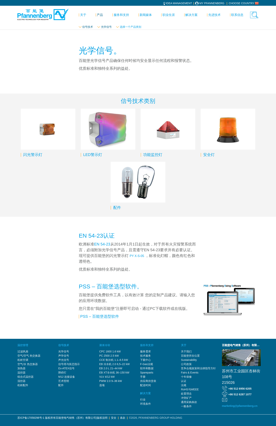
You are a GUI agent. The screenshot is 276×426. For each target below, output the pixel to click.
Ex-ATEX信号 (66, 368)
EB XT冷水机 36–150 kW (114, 372)
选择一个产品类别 (130, 26)
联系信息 (237, 14)
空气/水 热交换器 (27, 364)
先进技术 (214, 14)
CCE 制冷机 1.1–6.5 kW (113, 359)
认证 (183, 380)
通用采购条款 (189, 402)
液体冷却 (104, 345)
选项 (102, 385)
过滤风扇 (22, 351)
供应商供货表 (148, 380)
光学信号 (106, 26)
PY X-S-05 (137, 256)
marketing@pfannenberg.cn (240, 405)
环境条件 (145, 403)
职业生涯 (169, 14)
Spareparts (146, 372)
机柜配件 (22, 385)
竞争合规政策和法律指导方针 (198, 368)
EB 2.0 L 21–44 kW (110, 368)
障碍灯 (62, 372)
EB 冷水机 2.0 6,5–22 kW (114, 364)
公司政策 (186, 364)
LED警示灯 (92, 155)
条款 (122, 417)
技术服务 (145, 355)
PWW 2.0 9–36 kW (110, 380)
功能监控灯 (152, 155)
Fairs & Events (189, 372)
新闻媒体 (146, 14)
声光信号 (63, 359)
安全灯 (208, 155)
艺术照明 (63, 380)
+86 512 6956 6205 (239, 388)
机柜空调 (22, 359)
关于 (83, 14)
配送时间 (145, 385)
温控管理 (22, 345)
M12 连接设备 (66, 376)
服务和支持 (121, 14)
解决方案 (191, 14)
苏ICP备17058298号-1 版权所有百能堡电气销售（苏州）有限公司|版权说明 (62, 417)
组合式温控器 (25, 376)
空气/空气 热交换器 (28, 355)
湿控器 (21, 380)
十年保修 (186, 376)
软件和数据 (147, 368)
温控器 (21, 372)
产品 (100, 14)
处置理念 (186, 393)
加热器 (21, 368)
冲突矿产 (186, 397)
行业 (142, 399)
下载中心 (145, 359)
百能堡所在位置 (190, 355)
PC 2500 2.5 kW (109, 355)
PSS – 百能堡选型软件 (99, 316)
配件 (116, 207)
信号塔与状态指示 (69, 364)
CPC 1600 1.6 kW (110, 351)
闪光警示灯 (32, 155)
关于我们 (186, 351)
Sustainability (189, 359)
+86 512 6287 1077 (239, 394)
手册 (142, 376)
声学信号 (63, 355)
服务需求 (145, 351)
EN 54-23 (102, 244)
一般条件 (186, 406)
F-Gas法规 (146, 364)
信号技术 (87, 26)
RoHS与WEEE (190, 389)
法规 (183, 385)
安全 (113, 417)
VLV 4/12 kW (107, 376)
